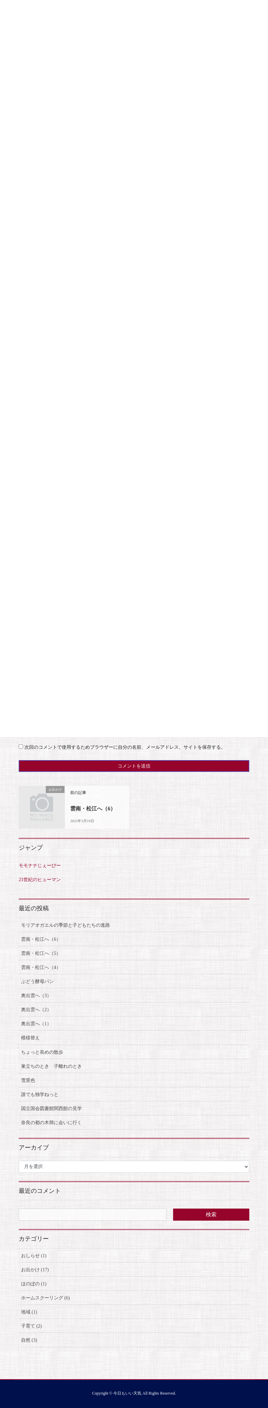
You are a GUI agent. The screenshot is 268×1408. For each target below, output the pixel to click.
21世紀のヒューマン (40, 879)
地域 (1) (29, 1311)
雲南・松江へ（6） (93, 808)
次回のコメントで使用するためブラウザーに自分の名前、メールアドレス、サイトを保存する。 (125, 747)
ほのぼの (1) (33, 1283)
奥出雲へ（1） (36, 1023)
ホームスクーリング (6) (45, 1297)
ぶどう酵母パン (37, 981)
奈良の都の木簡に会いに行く (51, 1122)
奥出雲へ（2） (36, 1009)
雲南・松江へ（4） (41, 967)
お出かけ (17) (35, 1269)
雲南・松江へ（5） (41, 953)
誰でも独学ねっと (39, 1094)
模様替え (30, 1037)
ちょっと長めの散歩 (42, 1052)
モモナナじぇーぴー (40, 865)
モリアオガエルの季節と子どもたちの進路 (65, 925)
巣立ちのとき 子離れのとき (51, 1066)
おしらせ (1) (33, 1255)
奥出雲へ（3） (36, 995)
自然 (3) (29, 1340)
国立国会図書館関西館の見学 (51, 1108)
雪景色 (28, 1080)
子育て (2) (31, 1326)
